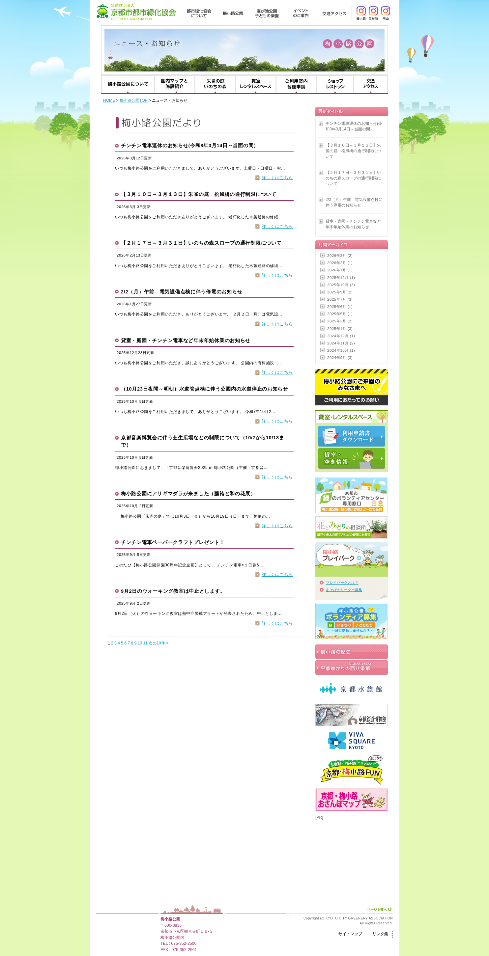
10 (140, 643)
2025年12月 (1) (341, 278)
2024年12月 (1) (341, 336)
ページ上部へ (379, 909)
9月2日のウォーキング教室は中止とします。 (173, 591)
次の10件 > (159, 643)
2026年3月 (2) (340, 256)
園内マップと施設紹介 (175, 84)
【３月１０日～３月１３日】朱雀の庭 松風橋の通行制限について (198, 194)
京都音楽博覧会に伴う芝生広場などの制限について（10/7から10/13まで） (202, 441)
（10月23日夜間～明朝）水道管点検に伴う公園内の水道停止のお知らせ (204, 389)
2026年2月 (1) (340, 263)
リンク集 (380, 934)
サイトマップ (350, 934)
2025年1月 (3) (340, 329)
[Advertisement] (348, 853)
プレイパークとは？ (342, 583)
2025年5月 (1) (340, 314)
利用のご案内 (296, 84)
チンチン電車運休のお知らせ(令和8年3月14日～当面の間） (190, 145)
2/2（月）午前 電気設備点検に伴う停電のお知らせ (181, 291)
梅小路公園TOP (133, 100)
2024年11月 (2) (341, 343)
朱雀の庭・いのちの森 (215, 84)
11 (145, 643)
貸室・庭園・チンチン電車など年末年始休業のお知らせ (185, 340)
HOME (109, 100)
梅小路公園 (170, 919)
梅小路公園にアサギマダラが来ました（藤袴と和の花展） (188, 493)
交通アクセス (371, 84)
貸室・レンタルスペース (256, 84)
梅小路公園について (128, 84)
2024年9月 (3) (340, 358)
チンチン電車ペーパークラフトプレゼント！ (173, 542)
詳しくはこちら (277, 177)
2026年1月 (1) (340, 270)
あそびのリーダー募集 (344, 590)
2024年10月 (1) (341, 350)
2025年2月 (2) (340, 321)
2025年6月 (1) (340, 307)
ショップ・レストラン (335, 84)
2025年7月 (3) (340, 299)
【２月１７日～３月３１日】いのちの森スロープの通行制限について (201, 243)
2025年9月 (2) (340, 292)
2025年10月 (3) (341, 285)
